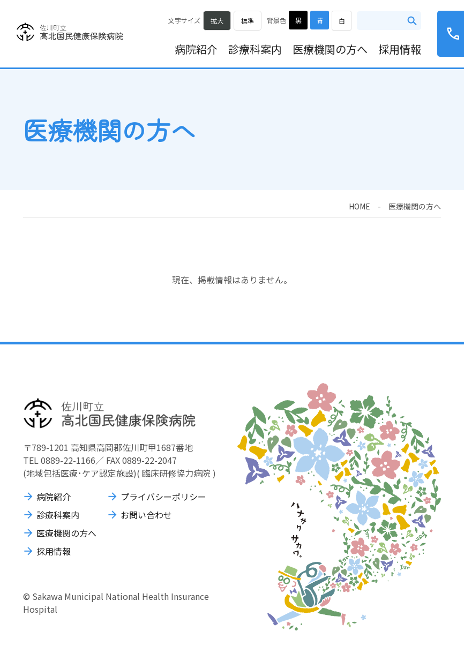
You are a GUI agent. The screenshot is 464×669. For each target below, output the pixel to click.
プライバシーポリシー (163, 496)
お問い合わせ (146, 514)
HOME (359, 206)
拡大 (217, 20)
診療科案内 (255, 49)
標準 (247, 20)
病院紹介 (196, 49)
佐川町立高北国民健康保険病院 (69, 32)
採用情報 (399, 49)
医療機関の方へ (330, 49)
